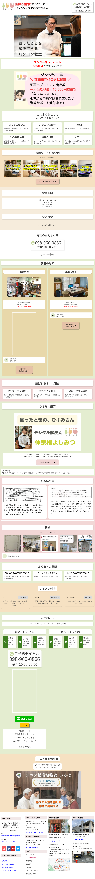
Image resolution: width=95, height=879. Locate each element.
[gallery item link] (12, 543)
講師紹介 (28, 864)
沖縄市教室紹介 (78, 818)
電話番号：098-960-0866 (11, 827)
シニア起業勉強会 (31, 858)
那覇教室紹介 (54, 818)
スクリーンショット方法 (9, 871)
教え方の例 (29, 861)
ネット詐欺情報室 (7, 867)
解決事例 (4, 861)
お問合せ (28, 867)
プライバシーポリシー (32, 871)
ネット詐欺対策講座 (8, 864)
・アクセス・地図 (54, 841)
